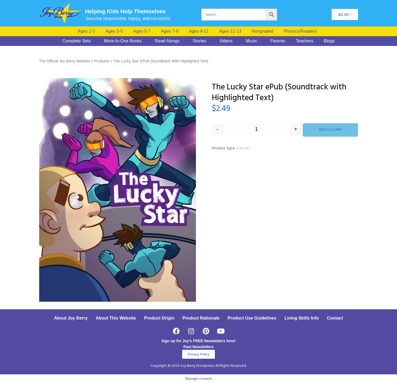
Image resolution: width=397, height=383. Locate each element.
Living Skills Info (302, 318)
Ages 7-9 (169, 31)
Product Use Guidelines (252, 318)
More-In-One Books (123, 41)
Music (251, 41)
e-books (243, 148)
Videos (226, 41)
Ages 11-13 (230, 31)
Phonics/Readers (300, 31)
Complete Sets (76, 41)
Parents (277, 41)
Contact (335, 318)
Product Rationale (200, 318)
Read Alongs (167, 41)
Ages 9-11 (199, 31)
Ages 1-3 (86, 31)
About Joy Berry (71, 318)
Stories (199, 41)
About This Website (116, 318)
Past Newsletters (198, 347)
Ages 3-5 (114, 31)
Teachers (304, 41)
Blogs (329, 41)
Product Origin (159, 318)
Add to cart (330, 130)
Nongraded (262, 31)
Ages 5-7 (142, 31)
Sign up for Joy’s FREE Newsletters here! (198, 341)
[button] (302, 31)
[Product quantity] (256, 129)
